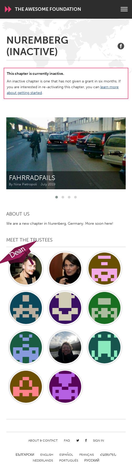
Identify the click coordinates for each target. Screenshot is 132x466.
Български (25, 455)
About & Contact (43, 440)
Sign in (98, 440)
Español (66, 455)
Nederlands (43, 460)
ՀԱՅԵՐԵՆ (108, 455)
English (46, 455)
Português (68, 460)
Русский (91, 460)
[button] (56, 197)
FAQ (67, 440)
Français (86, 455)
